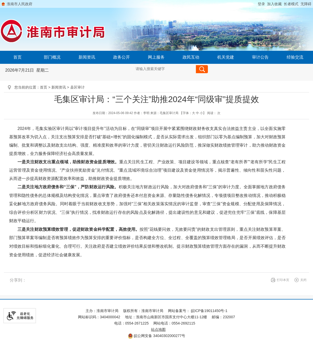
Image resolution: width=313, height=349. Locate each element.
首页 (17, 57)
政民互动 (191, 57)
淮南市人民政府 (19, 4)
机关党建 (225, 57)
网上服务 (156, 57)
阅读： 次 (213, 113)
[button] (290, 4)
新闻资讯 (87, 57)
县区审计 (77, 87)
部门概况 (52, 57)
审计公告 (260, 57)
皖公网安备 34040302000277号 (156, 336)
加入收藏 (274, 4)
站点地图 (158, 329)
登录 (261, 4)
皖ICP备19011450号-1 (209, 311)
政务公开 (121, 57)
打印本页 (283, 280)
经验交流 (295, 57)
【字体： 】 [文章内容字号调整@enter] (192, 113)
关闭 (303, 280)
